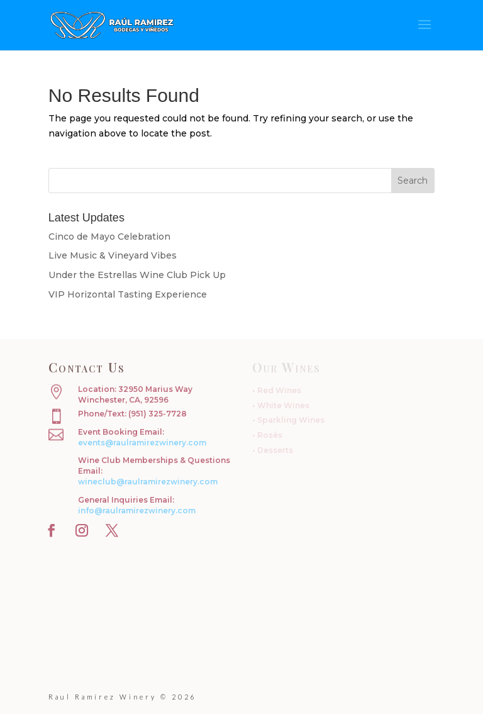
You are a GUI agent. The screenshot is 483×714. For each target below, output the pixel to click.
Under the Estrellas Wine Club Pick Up (137, 275)
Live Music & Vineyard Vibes (112, 255)
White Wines (283, 405)
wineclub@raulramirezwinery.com (148, 481)
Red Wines (279, 390)
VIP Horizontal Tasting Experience (127, 294)
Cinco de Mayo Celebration (109, 236)
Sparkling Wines (291, 420)
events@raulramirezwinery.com (142, 442)
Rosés (269, 435)
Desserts (275, 450)
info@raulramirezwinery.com (137, 510)
